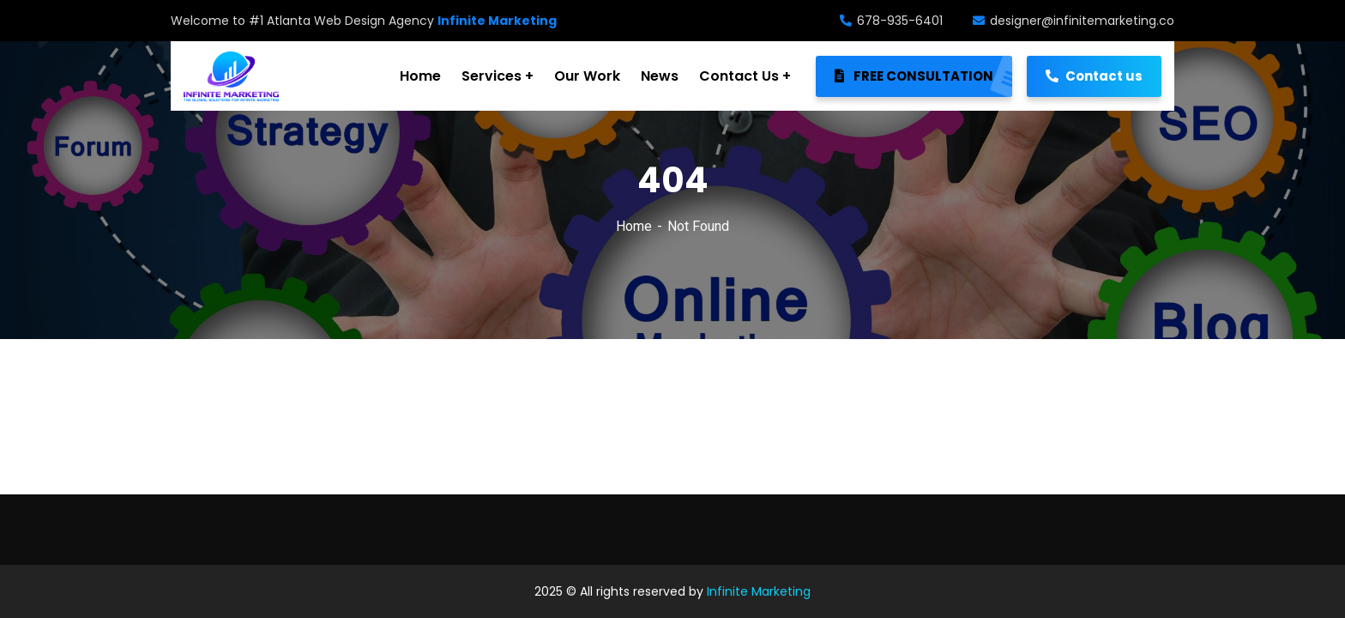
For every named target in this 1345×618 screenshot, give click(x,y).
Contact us (1094, 76)
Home (634, 226)
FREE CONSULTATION (923, 76)
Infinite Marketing (759, 591)
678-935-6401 (891, 20)
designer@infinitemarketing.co (1073, 20)
